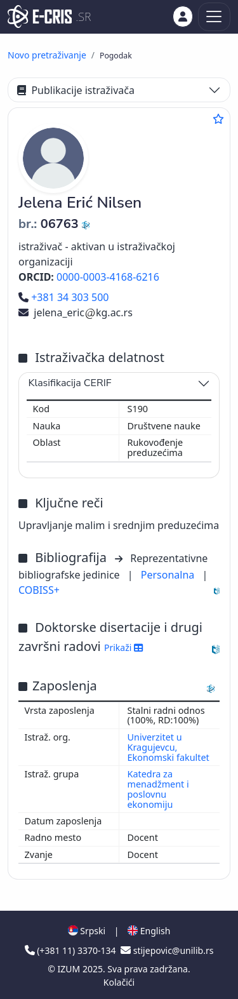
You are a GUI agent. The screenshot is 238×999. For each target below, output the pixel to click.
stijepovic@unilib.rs (167, 950)
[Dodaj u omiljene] (218, 118)
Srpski (87, 931)
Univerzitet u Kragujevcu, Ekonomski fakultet (168, 747)
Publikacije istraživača (76, 90)
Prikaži (123, 647)
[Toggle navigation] (214, 17)
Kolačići (119, 982)
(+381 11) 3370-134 (72, 950)
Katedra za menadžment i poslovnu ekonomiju (158, 789)
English (149, 931)
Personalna (169, 575)
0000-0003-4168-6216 (107, 277)
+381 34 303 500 (63, 297)
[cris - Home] (40, 16)
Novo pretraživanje (47, 55)
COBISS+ (39, 590)
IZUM (70, 969)
